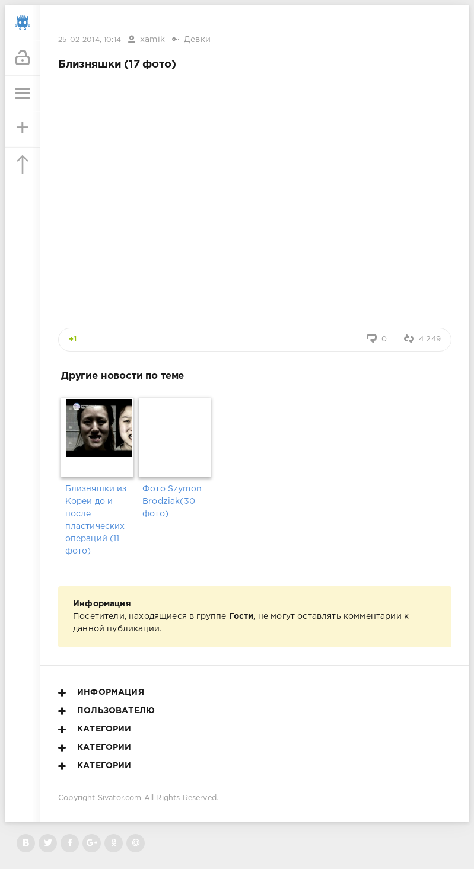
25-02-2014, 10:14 (89, 40)
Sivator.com (120, 798)
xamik (152, 39)
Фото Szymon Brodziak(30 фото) (172, 501)
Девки (197, 39)
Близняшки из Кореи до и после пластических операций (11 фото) (96, 520)
